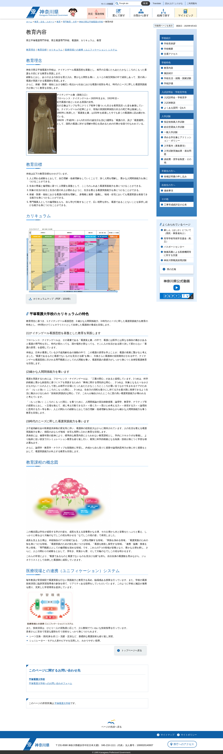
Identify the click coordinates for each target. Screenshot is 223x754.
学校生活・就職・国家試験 (177, 78)
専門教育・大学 (70, 22)
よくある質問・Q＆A (174, 108)
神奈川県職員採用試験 (175, 260)
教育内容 (168, 68)
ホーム (29, 22)
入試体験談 (169, 103)
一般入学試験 (171, 132)
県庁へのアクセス (184, 744)
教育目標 (42, 50)
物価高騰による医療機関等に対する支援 (177, 253)
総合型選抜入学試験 (174, 127)
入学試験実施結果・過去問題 (177, 152)
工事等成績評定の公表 (175, 204)
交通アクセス (171, 54)
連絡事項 (168, 190)
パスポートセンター (174, 247)
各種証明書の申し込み (175, 176)
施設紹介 (168, 73)
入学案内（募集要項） (175, 146)
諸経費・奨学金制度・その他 (177, 161)
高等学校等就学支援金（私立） (177, 240)
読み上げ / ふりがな (174, 3)
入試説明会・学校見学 (175, 97)
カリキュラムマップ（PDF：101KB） (52, 299)
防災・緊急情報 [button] (96, 14)
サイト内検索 (107, 4)
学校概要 (168, 49)
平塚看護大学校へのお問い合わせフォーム (50, 683)
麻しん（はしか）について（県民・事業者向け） (177, 231)
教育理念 (30, 50)
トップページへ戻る (131, 650)
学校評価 (168, 83)
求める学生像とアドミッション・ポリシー (177, 139)
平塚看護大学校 (37, 679)
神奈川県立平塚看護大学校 (91, 22)
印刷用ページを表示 (164, 26)
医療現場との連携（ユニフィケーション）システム (91, 50)
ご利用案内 (192, 3)
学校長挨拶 (169, 43)
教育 (59, 22)
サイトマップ (167, 735)
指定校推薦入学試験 (174, 122)
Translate (157, 3)
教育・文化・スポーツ (44, 22)
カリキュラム (56, 50)
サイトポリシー (189, 735)
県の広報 (171, 269)
